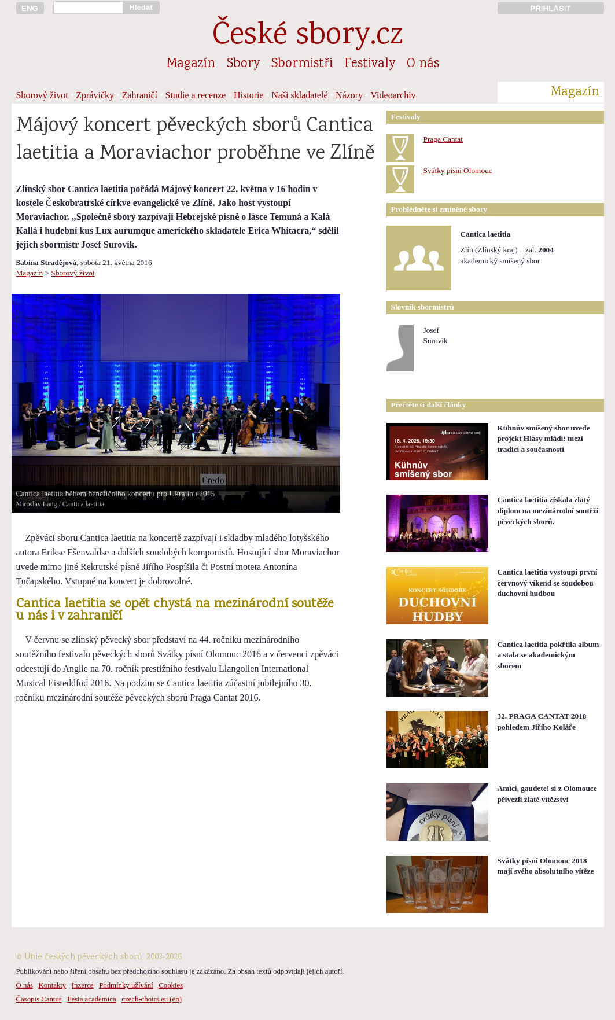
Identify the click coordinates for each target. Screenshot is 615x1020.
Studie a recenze (195, 95)
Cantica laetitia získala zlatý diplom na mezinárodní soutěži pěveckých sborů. (548, 510)
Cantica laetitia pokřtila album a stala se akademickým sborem (548, 655)
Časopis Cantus (39, 999)
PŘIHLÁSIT (550, 8)
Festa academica (91, 999)
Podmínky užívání (126, 985)
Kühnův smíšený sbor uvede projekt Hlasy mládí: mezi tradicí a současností (544, 439)
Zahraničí (139, 95)
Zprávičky (95, 95)
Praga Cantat (443, 139)
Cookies (171, 985)
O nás (423, 64)
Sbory (243, 64)
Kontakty (53, 985)
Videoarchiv (393, 95)
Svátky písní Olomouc (457, 170)
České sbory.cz (307, 37)
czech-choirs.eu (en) (151, 999)
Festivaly (369, 64)
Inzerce (83, 985)
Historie (249, 95)
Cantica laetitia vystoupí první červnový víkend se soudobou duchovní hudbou (548, 583)
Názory (349, 95)
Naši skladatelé (299, 95)
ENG (29, 8)
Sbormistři (302, 64)
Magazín (191, 64)
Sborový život (42, 95)
